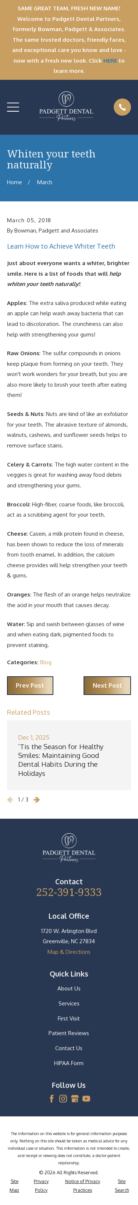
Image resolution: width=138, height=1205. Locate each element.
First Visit (69, 1018)
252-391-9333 (69, 892)
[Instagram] (63, 1098)
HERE (110, 60)
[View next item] (37, 800)
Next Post (107, 685)
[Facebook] (52, 1098)
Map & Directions (69, 951)
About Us (69, 988)
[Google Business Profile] (75, 1098)
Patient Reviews (69, 1033)
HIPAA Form (69, 1063)
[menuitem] (14, 1186)
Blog (46, 662)
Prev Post (30, 685)
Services (69, 1003)
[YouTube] (86, 1098)
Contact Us (68, 1048)
